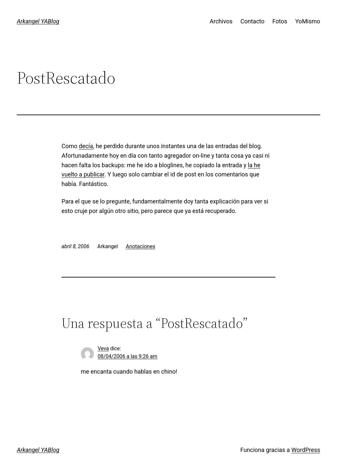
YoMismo (307, 21)
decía (86, 146)
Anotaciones (140, 246)
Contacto (253, 21)
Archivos (221, 21)
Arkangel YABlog (38, 21)
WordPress (305, 449)
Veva (103, 348)
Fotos (279, 21)
